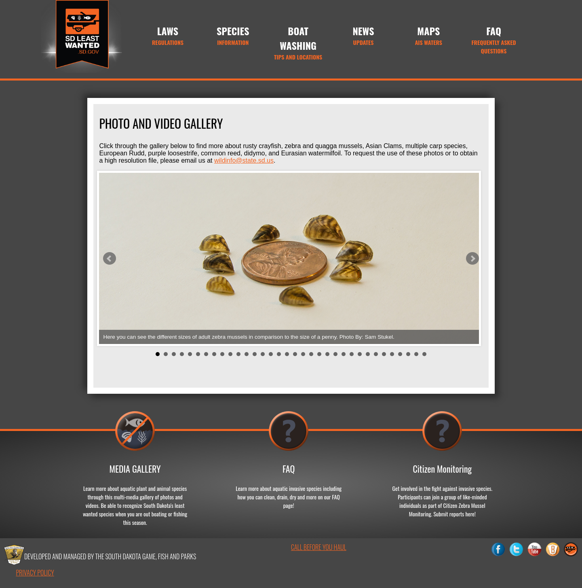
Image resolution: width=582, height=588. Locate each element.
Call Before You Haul (318, 547)
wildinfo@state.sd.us (244, 160)
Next (472, 258)
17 (287, 354)
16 (279, 354)
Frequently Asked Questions (494, 39)
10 (230, 354)
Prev (109, 258)
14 (263, 354)
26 (360, 354)
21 (319, 354)
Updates (363, 35)
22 (327, 354)
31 (400, 354)
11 (238, 354)
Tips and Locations (298, 42)
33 (416, 354)
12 (247, 354)
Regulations (167, 35)
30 (392, 354)
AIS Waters (428, 35)
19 (303, 354)
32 (408, 354)
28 (376, 354)
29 (384, 354)
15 (271, 354)
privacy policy (35, 572)
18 (295, 354)
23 (335, 354)
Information (233, 35)
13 (255, 354)
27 (368, 354)
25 (352, 354)
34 (424, 354)
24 (344, 354)
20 (311, 354)
